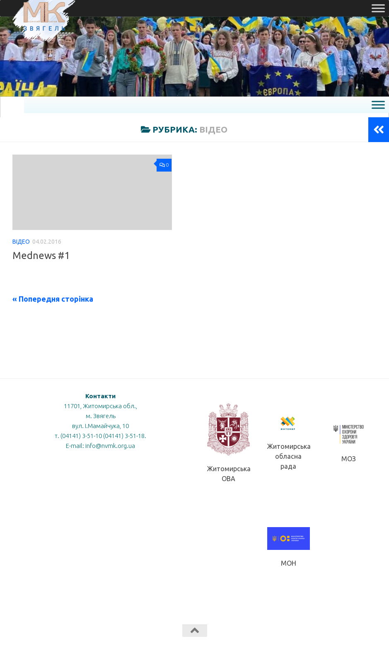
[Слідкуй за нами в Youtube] (356, 647)
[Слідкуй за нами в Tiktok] (326, 647)
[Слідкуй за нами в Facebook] (341, 647)
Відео (21, 241)
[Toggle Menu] (378, 8)
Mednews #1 (41, 255)
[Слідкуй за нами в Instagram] (371, 647)
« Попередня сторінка (52, 299)
